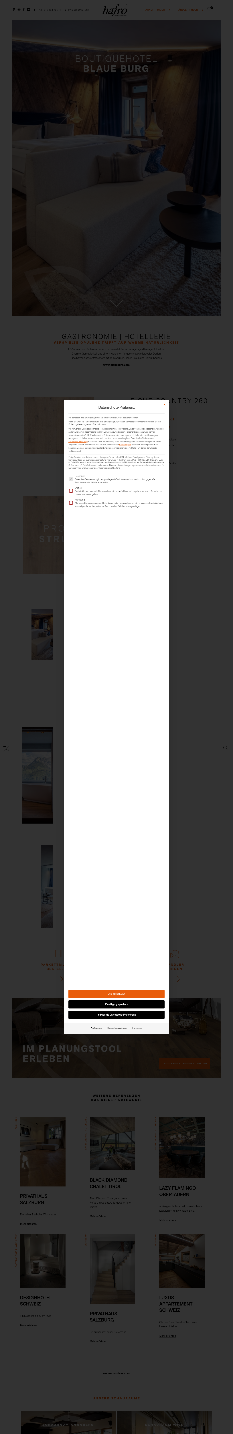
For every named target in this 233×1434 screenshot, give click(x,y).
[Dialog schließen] (164, 405)
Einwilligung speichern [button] (116, 1004)
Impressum (137, 1028)
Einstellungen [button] (125, 444)
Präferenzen (96, 1028)
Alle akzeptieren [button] (116, 994)
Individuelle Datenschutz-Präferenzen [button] (117, 1014)
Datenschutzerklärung (78, 441)
